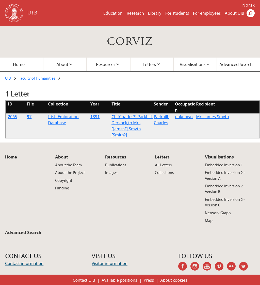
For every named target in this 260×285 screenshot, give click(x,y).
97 (29, 116)
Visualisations (192, 64)
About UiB (234, 13)
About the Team (68, 164)
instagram (196, 267)
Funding (62, 187)
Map (209, 220)
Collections (164, 172)
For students (177, 13)
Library (154, 13)
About (62, 64)
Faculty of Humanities (37, 78)
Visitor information (109, 263)
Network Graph (218, 212)
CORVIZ (130, 41)
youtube (209, 267)
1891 (95, 116)
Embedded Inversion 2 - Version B (225, 188)
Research (135, 13)
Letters (149, 64)
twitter (245, 267)
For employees (207, 13)
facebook (184, 267)
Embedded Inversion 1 (224, 164)
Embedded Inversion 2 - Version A (225, 175)
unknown (184, 116)
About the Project (70, 172)
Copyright (63, 180)
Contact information (24, 263)
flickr (233, 267)
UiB (8, 78)
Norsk (248, 5)
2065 (12, 116)
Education (113, 13)
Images (111, 172)
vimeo (221, 267)
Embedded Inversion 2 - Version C (225, 202)
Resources (105, 64)
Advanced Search (23, 232)
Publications (115, 164)
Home (11, 157)
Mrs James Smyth (212, 116)
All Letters (163, 164)
